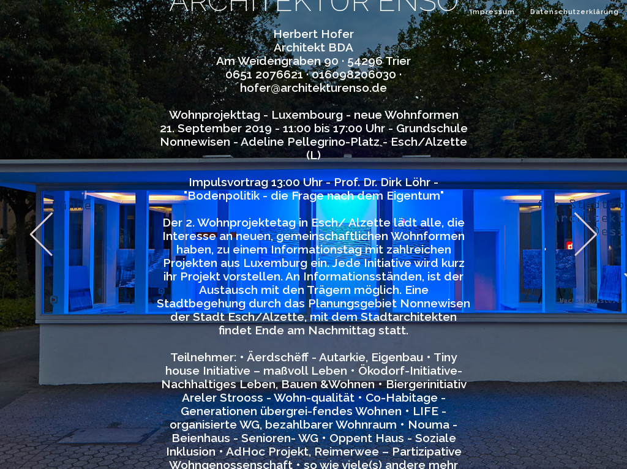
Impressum (492, 12)
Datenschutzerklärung (574, 12)
